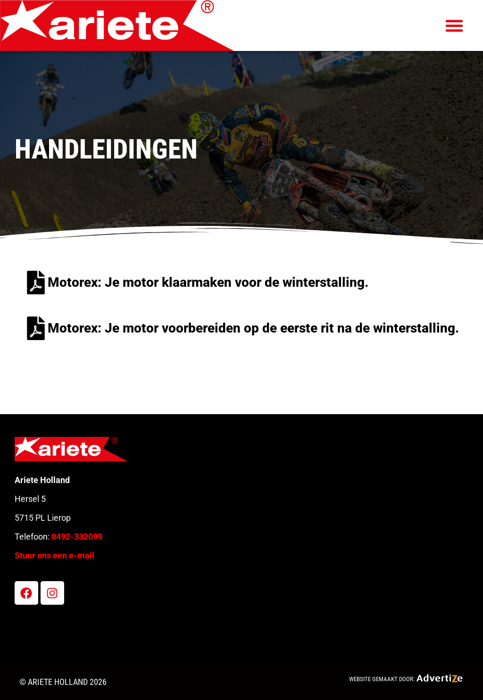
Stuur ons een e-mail (54, 555)
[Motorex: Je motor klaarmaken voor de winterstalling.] (36, 282)
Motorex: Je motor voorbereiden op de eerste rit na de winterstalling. (253, 328)
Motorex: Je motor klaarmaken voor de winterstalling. (208, 282)
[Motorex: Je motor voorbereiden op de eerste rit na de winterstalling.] (36, 328)
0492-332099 (76, 537)
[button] (454, 25)
